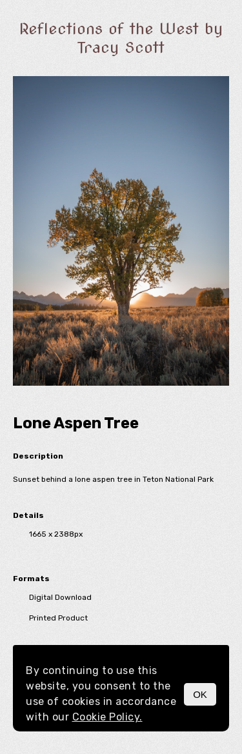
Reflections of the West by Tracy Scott (121, 38)
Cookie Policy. (107, 717)
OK (200, 694)
